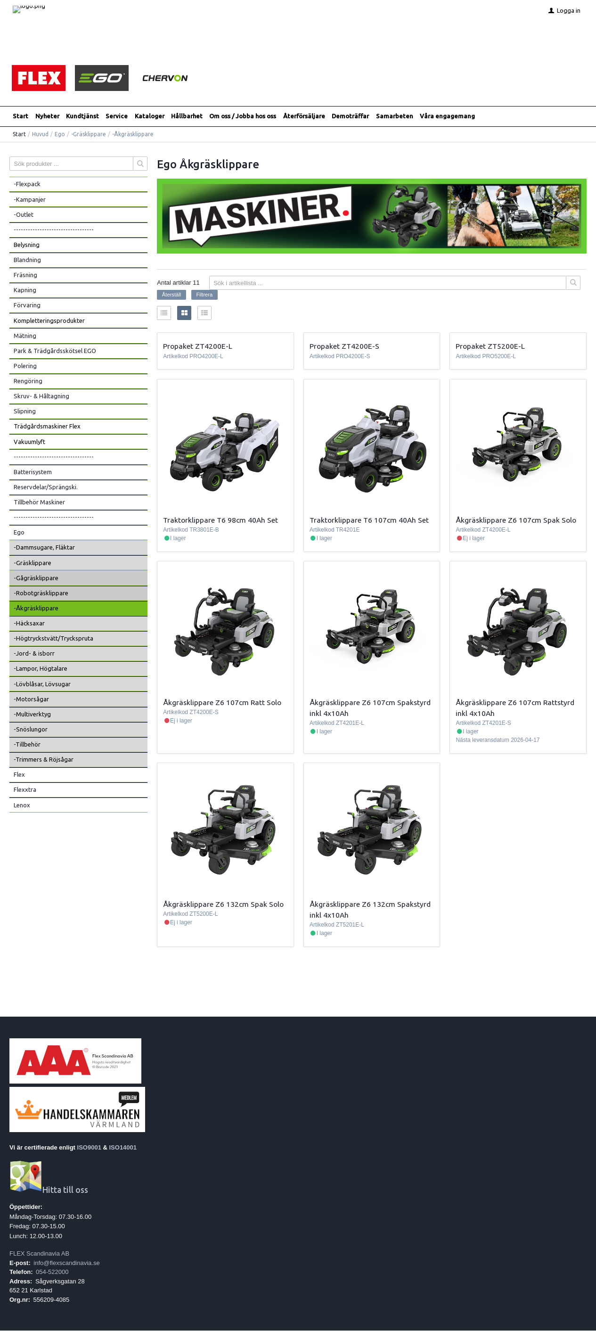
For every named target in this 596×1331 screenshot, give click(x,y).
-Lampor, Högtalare (40, 669)
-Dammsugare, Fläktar (44, 547)
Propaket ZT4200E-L (197, 346)
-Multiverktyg (32, 714)
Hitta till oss (48, 1190)
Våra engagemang (447, 116)
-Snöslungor (31, 729)
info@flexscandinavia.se (66, 1262)
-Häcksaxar (29, 623)
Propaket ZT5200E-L (490, 346)
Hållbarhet (187, 116)
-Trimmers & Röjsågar (43, 759)
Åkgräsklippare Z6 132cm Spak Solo (223, 904)
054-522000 (52, 1272)
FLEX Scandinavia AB (39, 1253)
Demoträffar (350, 116)
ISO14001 (123, 1147)
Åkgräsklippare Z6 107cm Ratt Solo (222, 702)
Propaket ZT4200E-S (344, 346)
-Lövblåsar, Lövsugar (42, 684)
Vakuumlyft (29, 441)
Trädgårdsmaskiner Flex (47, 426)
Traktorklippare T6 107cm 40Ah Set (369, 520)
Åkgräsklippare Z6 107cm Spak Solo (516, 520)
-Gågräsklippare (36, 578)
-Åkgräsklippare (36, 608)
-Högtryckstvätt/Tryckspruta (53, 638)
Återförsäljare (304, 116)
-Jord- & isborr (34, 653)
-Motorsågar (31, 699)
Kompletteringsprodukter (49, 320)
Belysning (27, 245)
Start (20, 116)
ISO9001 (89, 1147)
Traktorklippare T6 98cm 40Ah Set (220, 520)
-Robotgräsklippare (41, 593)
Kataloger (149, 116)
